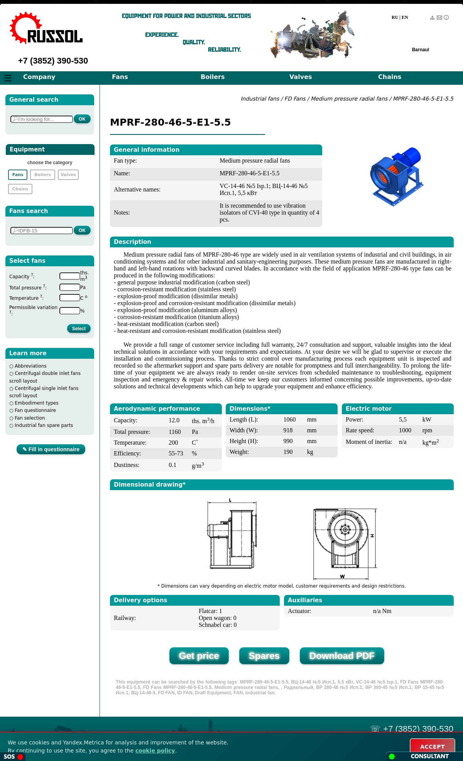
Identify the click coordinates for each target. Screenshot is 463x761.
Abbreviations (31, 366)
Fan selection (30, 418)
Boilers (213, 77)
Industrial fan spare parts (44, 425)
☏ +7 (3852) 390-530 (411, 729)
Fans (120, 77)
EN (405, 17)
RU (395, 17)
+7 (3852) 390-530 (53, 61)
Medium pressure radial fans (350, 99)
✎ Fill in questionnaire (50, 449)
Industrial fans (259, 99)
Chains (389, 77)
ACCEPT (432, 747)
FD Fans (295, 99)
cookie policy (155, 751)
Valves (300, 77)
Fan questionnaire (35, 410)
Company (39, 77)
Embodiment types (36, 403)
